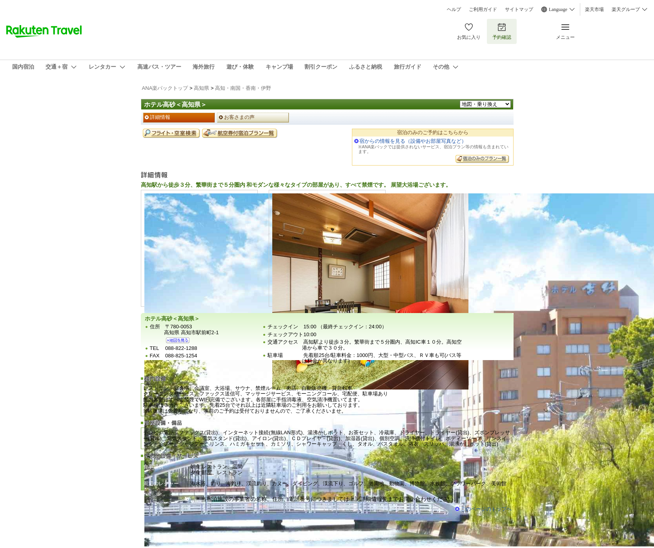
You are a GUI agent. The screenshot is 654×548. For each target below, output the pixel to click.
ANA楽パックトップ (165, 88)
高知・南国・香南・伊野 (243, 88)
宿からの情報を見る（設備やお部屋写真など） (412, 141)
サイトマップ (519, 9)
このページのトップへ (486, 509)
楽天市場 (594, 9)
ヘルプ (454, 9)
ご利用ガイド (483, 9)
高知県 (201, 88)
